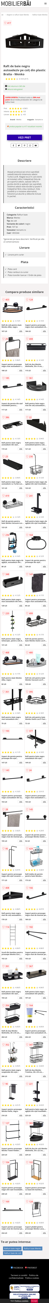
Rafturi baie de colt (12, 1253)
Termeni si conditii (19, 1275)
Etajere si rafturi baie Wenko (18, 15)
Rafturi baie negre (12, 1248)
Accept (34, 1300)
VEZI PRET (24, 137)
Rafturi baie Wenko (39, 15)
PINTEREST (31, 1267)
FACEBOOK (17, 1267)
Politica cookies (32, 1278)
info (20, 331)
